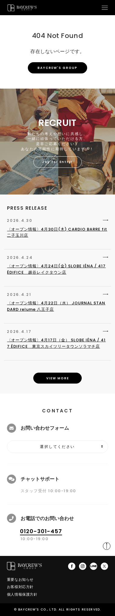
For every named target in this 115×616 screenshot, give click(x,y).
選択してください (57, 447)
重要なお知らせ (20, 579)
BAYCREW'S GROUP (57, 68)
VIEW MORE (57, 378)
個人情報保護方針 (22, 594)
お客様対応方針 (20, 586)
